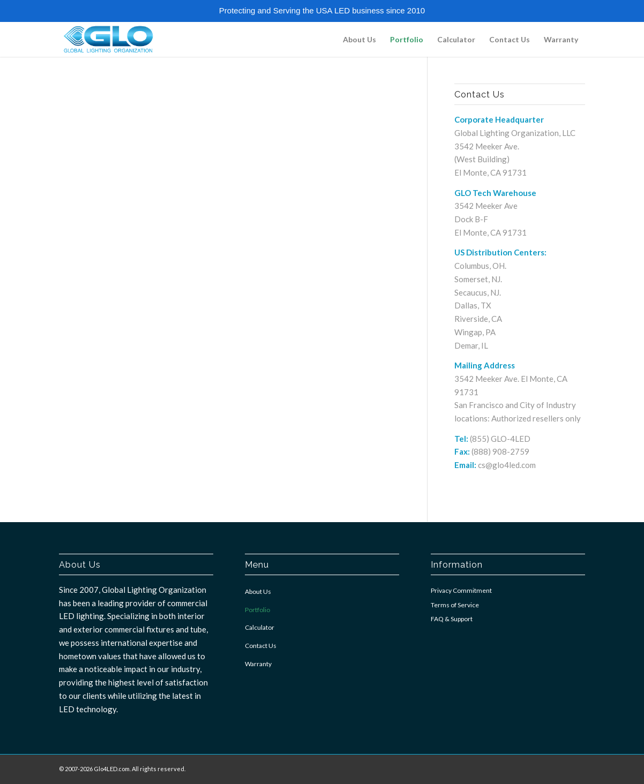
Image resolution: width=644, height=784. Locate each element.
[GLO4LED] (107, 39)
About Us (258, 591)
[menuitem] (359, 39)
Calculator (259, 627)
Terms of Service (455, 605)
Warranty (258, 664)
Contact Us (260, 646)
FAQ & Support (452, 619)
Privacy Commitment (461, 590)
